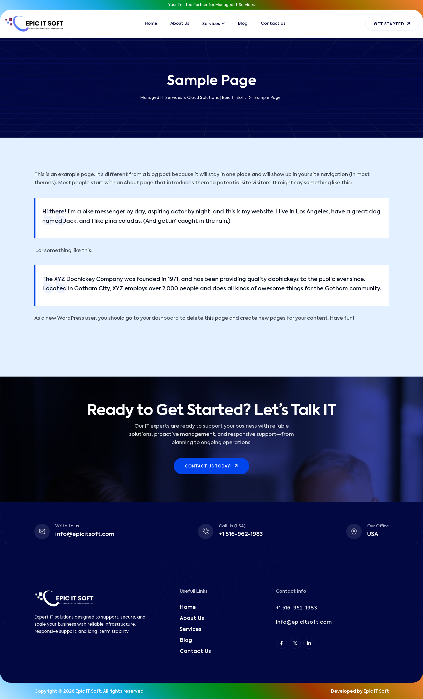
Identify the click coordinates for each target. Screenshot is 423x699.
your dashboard (159, 318)
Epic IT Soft (376, 691)
